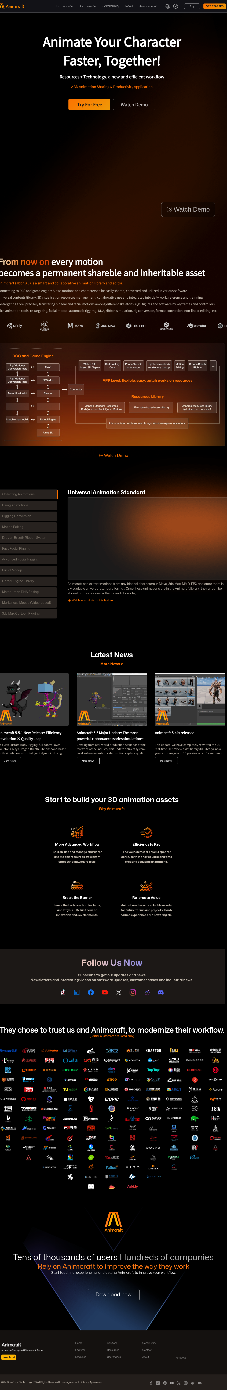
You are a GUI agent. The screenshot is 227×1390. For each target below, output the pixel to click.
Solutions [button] (87, 6)
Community (149, 1343)
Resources (113, 1350)
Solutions (112, 1343)
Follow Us (180, 1358)
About (145, 1357)
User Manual (114, 1357)
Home (78, 1343)
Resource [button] (147, 6)
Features (80, 1350)
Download (80, 1357)
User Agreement (69, 1382)
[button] (167, 6)
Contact (147, 1350)
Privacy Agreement (91, 1382)
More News (88, 760)
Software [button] (64, 6)
